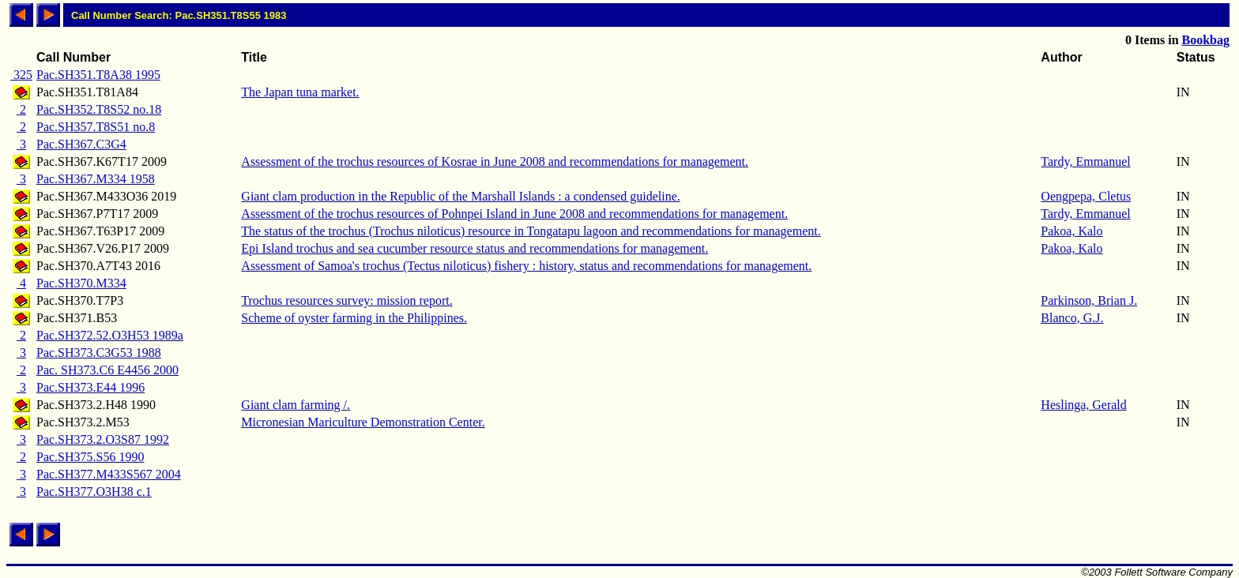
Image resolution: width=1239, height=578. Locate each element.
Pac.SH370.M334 (81, 283)
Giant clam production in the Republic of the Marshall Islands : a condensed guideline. (460, 196)
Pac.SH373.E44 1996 (90, 387)
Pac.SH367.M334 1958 (95, 179)
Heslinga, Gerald (1083, 404)
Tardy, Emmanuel (1085, 161)
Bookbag (1206, 40)
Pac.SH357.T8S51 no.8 (95, 126)
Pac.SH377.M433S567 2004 (108, 474)
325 (21, 74)
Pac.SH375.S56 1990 (90, 457)
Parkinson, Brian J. (1089, 300)
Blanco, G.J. (1072, 318)
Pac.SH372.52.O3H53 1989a (109, 335)
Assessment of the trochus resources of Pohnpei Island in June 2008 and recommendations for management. (514, 213)
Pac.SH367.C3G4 (81, 144)
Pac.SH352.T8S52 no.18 (98, 109)
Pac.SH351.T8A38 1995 (98, 74)
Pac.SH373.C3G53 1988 (98, 352)
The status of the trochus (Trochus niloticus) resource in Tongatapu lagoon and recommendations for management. (530, 231)
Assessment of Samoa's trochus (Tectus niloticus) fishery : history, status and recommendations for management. (526, 265)
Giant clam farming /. (295, 404)
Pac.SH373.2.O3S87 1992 (102, 439)
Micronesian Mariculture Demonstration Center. (362, 422)
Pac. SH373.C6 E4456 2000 (107, 370)
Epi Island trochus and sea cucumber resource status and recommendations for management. (474, 248)
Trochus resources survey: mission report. (346, 300)
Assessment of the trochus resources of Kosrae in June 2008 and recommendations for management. (494, 161)
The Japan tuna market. (300, 92)
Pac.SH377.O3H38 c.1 (94, 491)
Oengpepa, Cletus (1086, 196)
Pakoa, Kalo (1071, 231)
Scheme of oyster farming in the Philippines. (354, 318)
